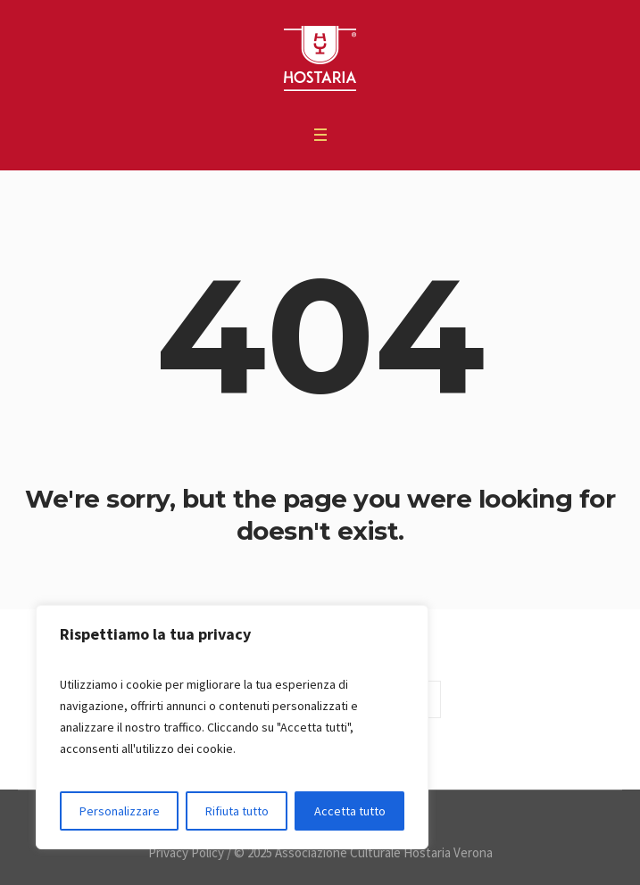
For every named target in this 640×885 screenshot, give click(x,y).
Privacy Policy (186, 852)
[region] (232, 727)
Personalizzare (119, 811)
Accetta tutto (350, 811)
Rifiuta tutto (237, 811)
